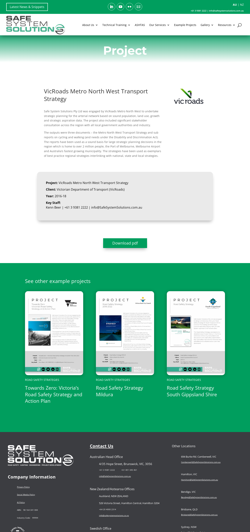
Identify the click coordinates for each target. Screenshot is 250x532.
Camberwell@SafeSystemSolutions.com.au (201, 462)
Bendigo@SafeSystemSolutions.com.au (199, 497)
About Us (88, 25)
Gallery (205, 25)
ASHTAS (140, 25)
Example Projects (185, 25)
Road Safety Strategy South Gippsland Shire (192, 391)
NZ (242, 4)
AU (235, 4)
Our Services (157, 25)
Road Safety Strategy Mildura (119, 391)
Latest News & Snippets (27, 7)
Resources (224, 25)
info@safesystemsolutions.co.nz (114, 515)
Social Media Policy (26, 494)
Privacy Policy (23, 487)
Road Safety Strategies (42, 380)
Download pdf (125, 243)
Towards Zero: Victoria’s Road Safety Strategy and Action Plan (53, 394)
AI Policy (21, 502)
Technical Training (114, 25)
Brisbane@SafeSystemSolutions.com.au (199, 514)
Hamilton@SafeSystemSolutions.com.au (199, 479)
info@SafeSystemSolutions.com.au (116, 207)
